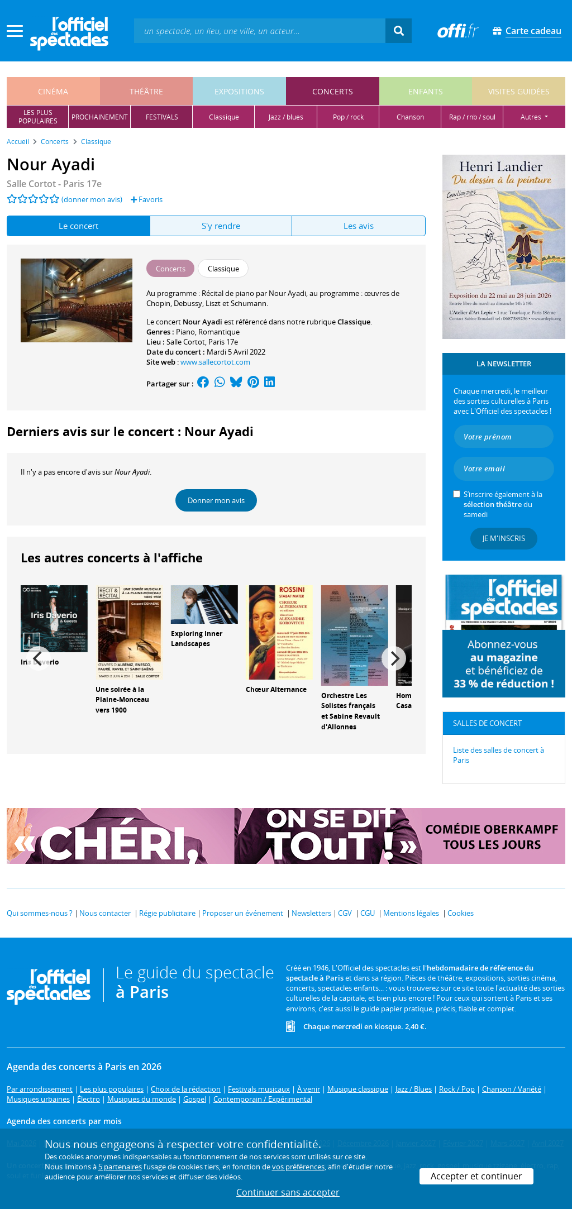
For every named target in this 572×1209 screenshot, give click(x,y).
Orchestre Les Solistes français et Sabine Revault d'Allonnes (350, 711)
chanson (410, 117)
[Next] (394, 658)
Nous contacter (105, 913)
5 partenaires (120, 1167)
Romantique (219, 332)
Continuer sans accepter (288, 1192)
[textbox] (259, 30)
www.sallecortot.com (215, 362)
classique (224, 117)
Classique (353, 322)
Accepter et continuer (476, 1176)
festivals (162, 117)
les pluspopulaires (38, 117)
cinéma (53, 91)
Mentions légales (411, 913)
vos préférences (298, 1167)
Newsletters (311, 913)
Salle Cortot (185, 342)
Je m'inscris (504, 538)
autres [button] (532, 117)
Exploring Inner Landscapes (196, 639)
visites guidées (519, 91)
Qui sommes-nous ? (40, 913)
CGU (367, 913)
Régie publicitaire (167, 913)
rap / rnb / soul (472, 117)
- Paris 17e (54, 184)
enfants (425, 91)
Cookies (460, 913)
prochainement (100, 117)
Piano (185, 332)
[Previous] (38, 658)
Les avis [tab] (359, 225)
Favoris (147, 199)
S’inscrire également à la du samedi (503, 504)
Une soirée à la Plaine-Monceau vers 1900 (122, 700)
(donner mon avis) (91, 199)
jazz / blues (286, 117)
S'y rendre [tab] (221, 225)
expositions (239, 91)
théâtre (146, 91)
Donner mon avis (216, 500)
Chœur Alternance (276, 689)
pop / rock (348, 117)
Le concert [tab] (78, 225)
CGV (345, 913)
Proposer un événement (242, 913)
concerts (332, 91)
